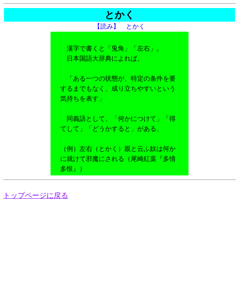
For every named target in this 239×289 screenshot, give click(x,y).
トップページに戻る (35, 195)
